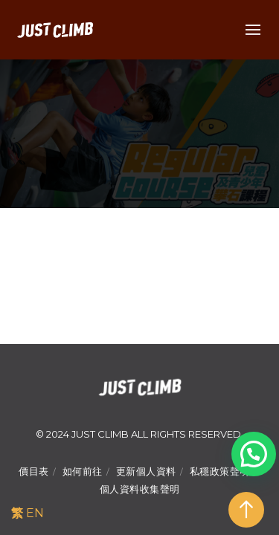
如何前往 (82, 471)
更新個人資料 (146, 471)
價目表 (34, 471)
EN (35, 513)
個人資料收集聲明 (140, 489)
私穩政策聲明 (220, 471)
